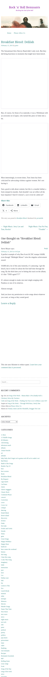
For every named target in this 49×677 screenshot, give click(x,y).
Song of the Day (6, 669)
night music (4, 619)
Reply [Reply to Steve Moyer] (46, 248)
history (3, 552)
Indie (2, 565)
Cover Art (4, 505)
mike (2, 596)
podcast (3, 630)
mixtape (3, 599)
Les (2, 575)
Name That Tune (6, 609)
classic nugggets (6, 489)
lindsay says (5, 578)
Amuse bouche (5, 450)
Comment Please (6, 495)
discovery (4, 518)
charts (3, 487)
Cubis (3, 401)
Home (9, 33)
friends (3, 531)
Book (2, 474)
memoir (3, 593)
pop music (4, 638)
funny (3, 534)
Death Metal (5, 513)
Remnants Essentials (7, 656)
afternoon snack (6, 445)
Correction (4, 500)
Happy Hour (5, 544)
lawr (2, 573)
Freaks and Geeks (6, 528)
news (2, 617)
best (2, 469)
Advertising (4, 443)
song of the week (6, 671)
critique (3, 508)
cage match (4, 482)
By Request (4, 479)
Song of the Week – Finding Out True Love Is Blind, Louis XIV (27, 401)
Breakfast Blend (22, 218)
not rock (3, 622)
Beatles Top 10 (5, 466)
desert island (5, 515)
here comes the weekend (8, 549)
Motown (3, 601)
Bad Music (4, 461)
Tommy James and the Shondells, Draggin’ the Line (24, 409)
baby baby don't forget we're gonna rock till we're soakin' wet (20, 458)
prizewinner (4, 640)
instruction (4, 567)
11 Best (3, 435)
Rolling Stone (5, 661)
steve (2, 674)
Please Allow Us (19, 33)
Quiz (2, 643)
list (2, 583)
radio (2, 645)
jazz (2, 570)
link (2, 580)
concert (3, 497)
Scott (2, 666)
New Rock (4, 612)
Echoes (3, 521)
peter (16, 45)
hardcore (4, 547)
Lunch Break (5, 591)
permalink (40, 218)
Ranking (3, 648)
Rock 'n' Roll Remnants (24, 7)
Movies (3, 604)
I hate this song (6, 557)
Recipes (3, 653)
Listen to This (5, 586)
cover (3, 502)
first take (4, 526)
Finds (3, 523)
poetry (3, 632)
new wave (4, 614)
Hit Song (4, 554)
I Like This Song (6, 560)
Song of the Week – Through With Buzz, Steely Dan (23, 403)
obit (2, 625)
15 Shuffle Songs (6, 437)
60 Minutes (4, 440)
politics (3, 635)
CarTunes (4, 484)
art (2, 453)
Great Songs (5, 539)
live (2, 588)
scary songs (4, 664)
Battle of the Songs (7, 463)
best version (5, 471)
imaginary (4, 562)
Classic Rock (5, 492)
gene (2, 536)
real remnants (5, 651)
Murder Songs (5, 606)
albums (3, 448)
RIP (2, 658)
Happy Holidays (6, 541)
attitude (3, 456)
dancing (3, 510)
